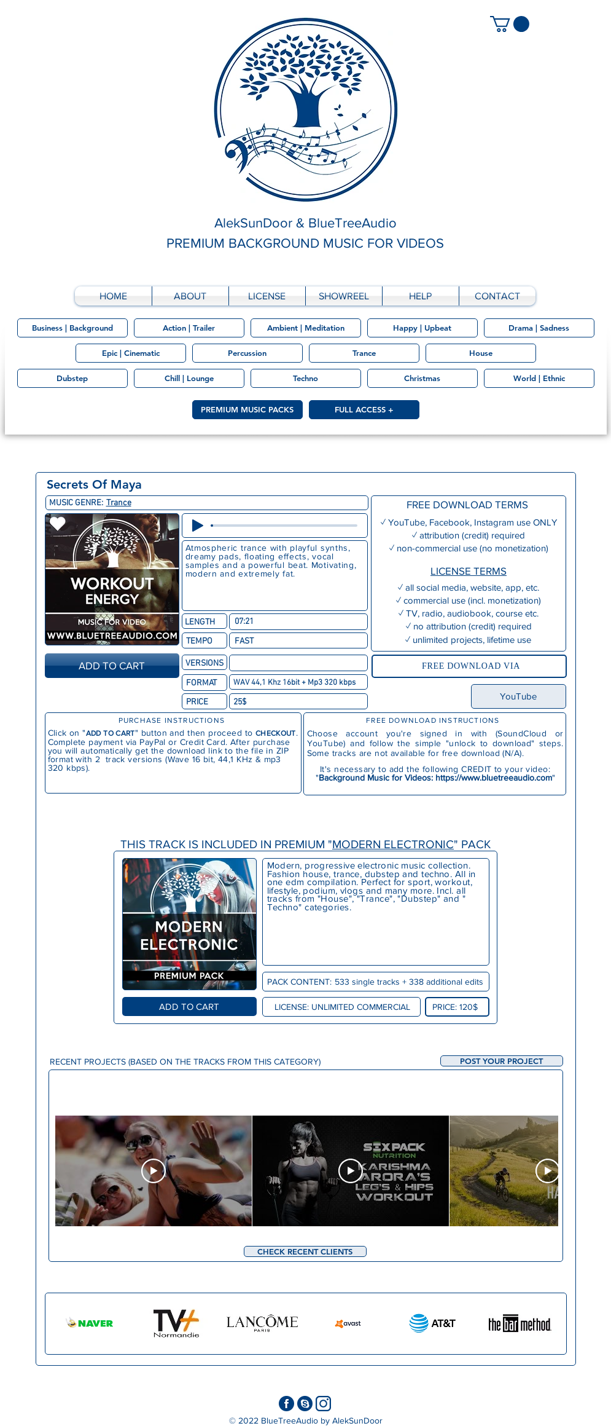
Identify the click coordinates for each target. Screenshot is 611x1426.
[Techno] (306, 378)
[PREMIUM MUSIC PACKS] (247, 409)
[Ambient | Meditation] (306, 327)
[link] (509, 24)
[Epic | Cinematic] (131, 353)
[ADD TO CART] (112, 665)
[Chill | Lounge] (189, 378)
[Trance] (364, 353)
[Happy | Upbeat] (422, 327)
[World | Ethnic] (539, 378)
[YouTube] (518, 696)
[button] (501, 1060)
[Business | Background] (72, 327)
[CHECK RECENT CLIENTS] (305, 1251)
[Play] (197, 525)
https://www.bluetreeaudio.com (493, 777)
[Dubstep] (72, 378)
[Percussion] (247, 353)
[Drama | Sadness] (539, 327)
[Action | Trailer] (189, 327)
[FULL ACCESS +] (364, 409)
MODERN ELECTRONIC (393, 844)
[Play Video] (153, 1171)
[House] (481, 353)
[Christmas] (422, 378)
